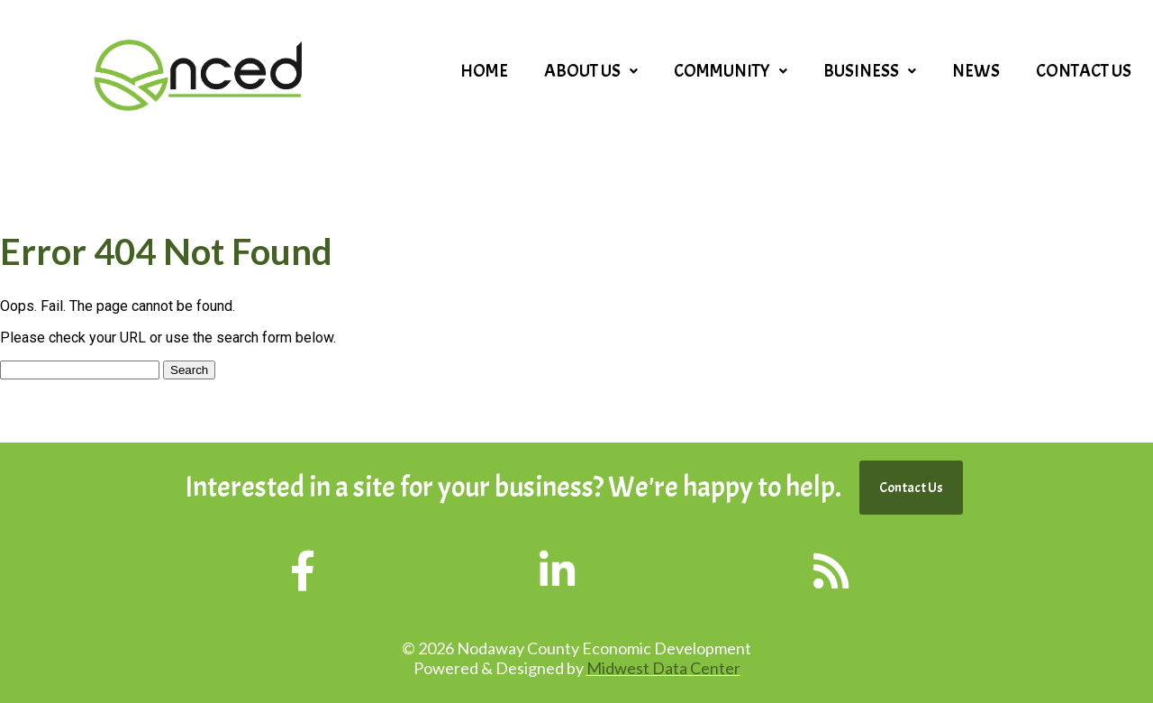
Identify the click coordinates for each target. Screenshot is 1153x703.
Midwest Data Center (663, 668)
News (976, 70)
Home (484, 70)
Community (730, 70)
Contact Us (1083, 70)
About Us (591, 70)
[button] (591, 71)
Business (869, 70)
